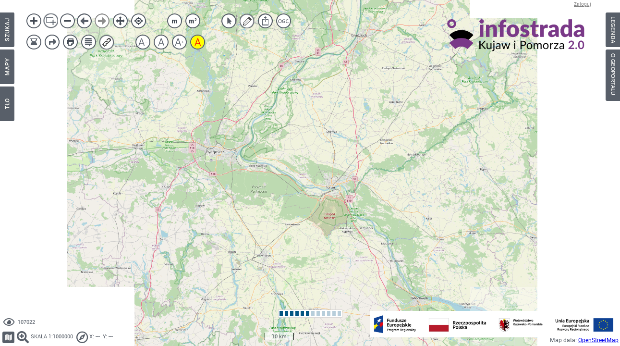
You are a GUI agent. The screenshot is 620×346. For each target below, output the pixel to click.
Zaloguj (582, 4)
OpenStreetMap (598, 340)
